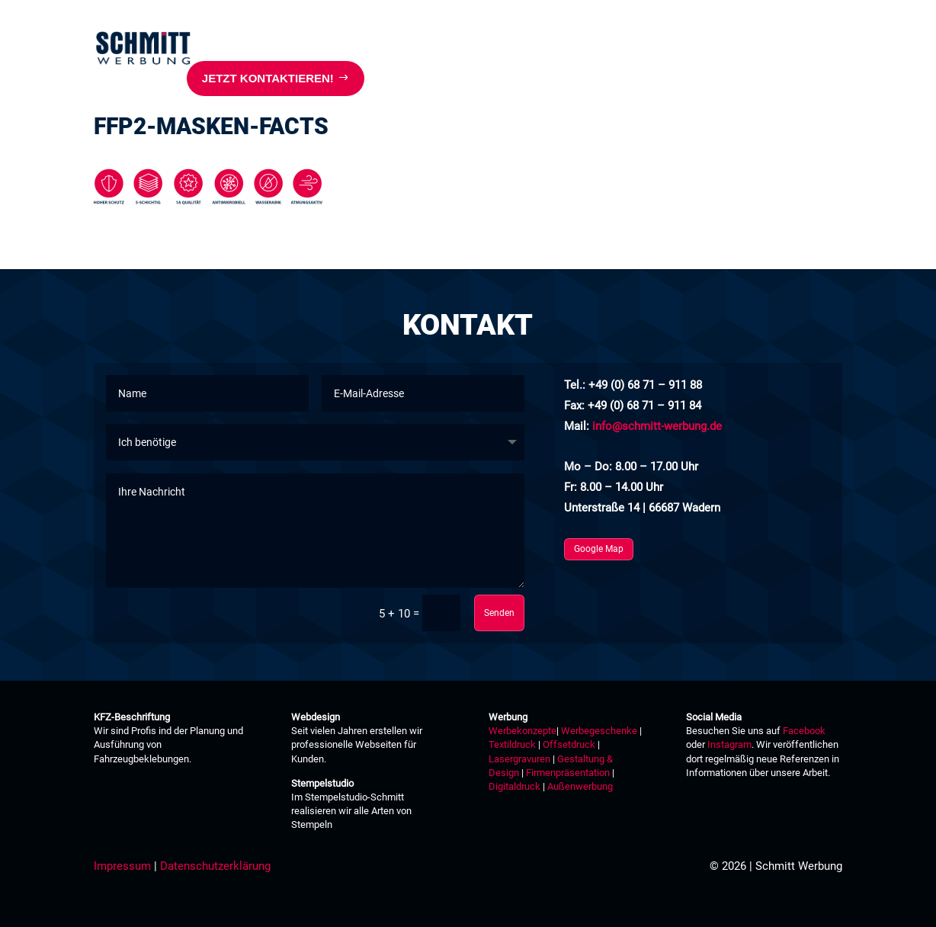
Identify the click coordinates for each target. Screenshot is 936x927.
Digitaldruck (514, 786)
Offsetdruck (569, 744)
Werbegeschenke (599, 730)
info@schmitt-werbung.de (657, 426)
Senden (499, 613)
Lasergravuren (519, 759)
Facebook (804, 730)
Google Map (598, 549)
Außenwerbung (580, 786)
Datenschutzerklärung (215, 866)
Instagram (729, 744)
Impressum (122, 866)
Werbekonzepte (522, 730)
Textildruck (512, 744)
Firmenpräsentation (568, 772)
